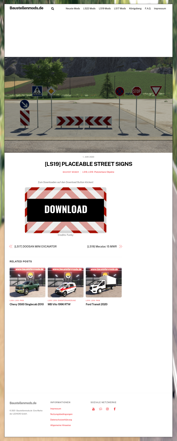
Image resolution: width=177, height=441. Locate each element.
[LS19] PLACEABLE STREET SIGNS (88, 164)
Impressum (160, 8)
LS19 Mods (105, 8)
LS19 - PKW (19, 300)
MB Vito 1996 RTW (59, 304)
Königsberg (135, 8)
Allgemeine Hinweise (60, 425)
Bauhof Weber (71, 172)
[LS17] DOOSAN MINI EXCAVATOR (36, 246)
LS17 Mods (120, 8)
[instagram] (107, 408)
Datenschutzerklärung (61, 419)
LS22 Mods (89, 8)
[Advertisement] (88, 35)
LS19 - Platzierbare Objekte (101, 172)
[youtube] (93, 408)
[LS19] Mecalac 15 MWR (102, 246)
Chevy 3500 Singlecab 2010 (27, 304)
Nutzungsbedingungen (61, 414)
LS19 (85, 172)
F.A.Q (148, 8)
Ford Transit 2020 (96, 304)
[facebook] (115, 408)
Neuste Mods (73, 8)
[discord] (100, 408)
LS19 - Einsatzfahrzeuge (64, 300)
